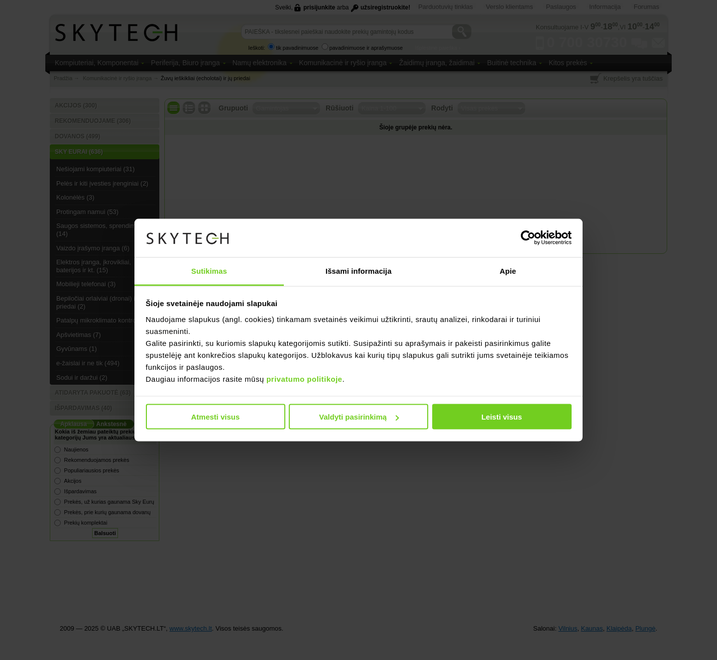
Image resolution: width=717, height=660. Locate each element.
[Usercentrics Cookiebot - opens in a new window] (528, 237)
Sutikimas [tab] (209, 270)
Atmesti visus (215, 417)
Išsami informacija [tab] (359, 270)
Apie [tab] (508, 270)
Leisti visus (501, 417)
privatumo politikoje (304, 378)
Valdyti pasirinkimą (359, 417)
